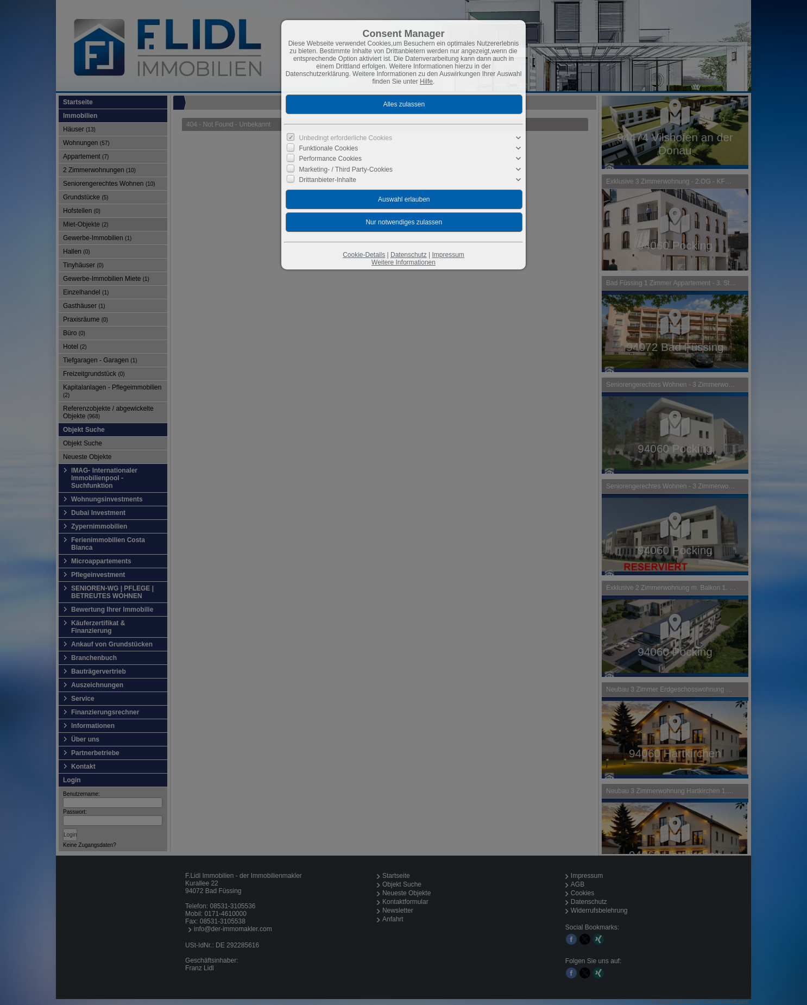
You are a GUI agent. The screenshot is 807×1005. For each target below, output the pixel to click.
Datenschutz (408, 255)
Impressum (448, 255)
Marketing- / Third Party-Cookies (346, 169)
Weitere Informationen (403, 262)
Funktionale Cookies (328, 148)
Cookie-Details (364, 255)
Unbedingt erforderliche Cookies (345, 138)
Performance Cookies (330, 158)
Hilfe (426, 81)
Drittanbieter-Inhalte (327, 180)
